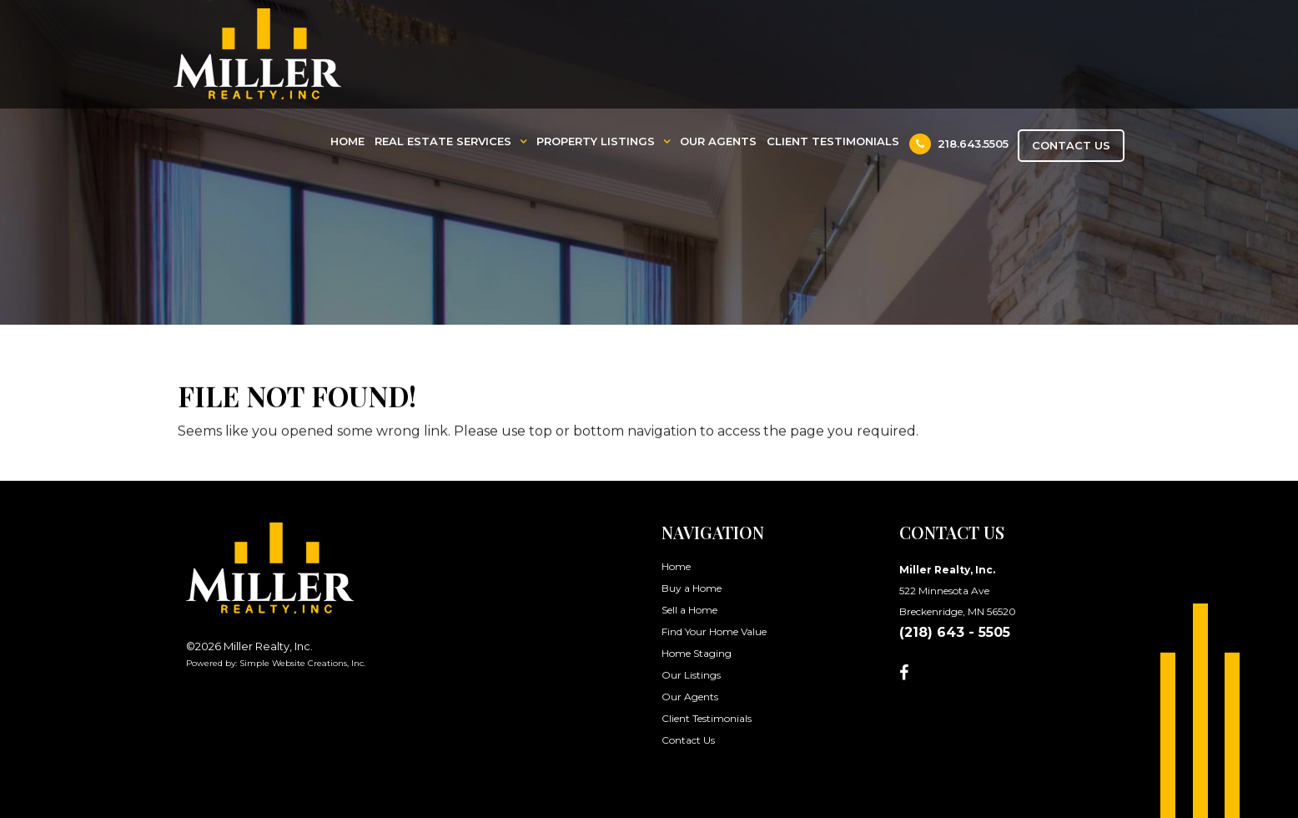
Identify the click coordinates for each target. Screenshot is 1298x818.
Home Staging (697, 653)
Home (347, 141)
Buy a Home (692, 588)
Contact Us (1071, 145)
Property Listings (595, 141)
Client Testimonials (833, 141)
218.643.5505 (959, 144)
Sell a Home (689, 609)
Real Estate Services (443, 141)
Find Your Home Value (714, 631)
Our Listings (691, 675)
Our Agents (718, 141)
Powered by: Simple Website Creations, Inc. (275, 663)
